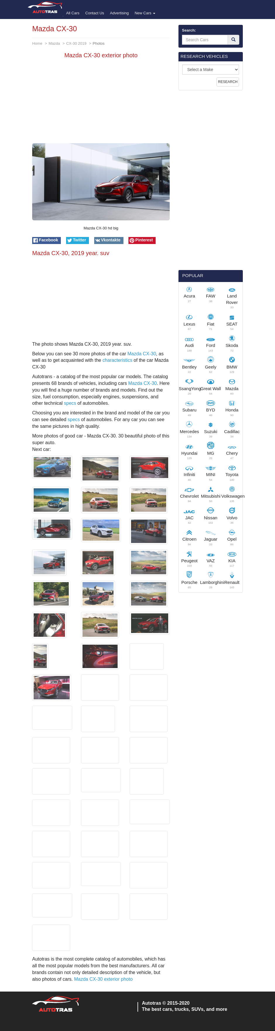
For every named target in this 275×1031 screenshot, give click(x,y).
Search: (189, 30)
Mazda (54, 43)
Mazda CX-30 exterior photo (103, 979)
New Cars (145, 13)
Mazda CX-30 (142, 353)
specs (70, 403)
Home (37, 43)
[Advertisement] (101, 102)
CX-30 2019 (76, 43)
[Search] (233, 40)
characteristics (117, 360)
